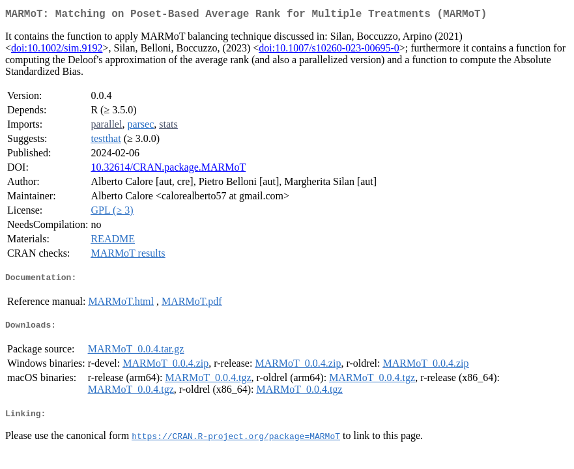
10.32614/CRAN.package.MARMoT (168, 169)
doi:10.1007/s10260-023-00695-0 (329, 50)
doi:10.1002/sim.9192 (56, 50)
